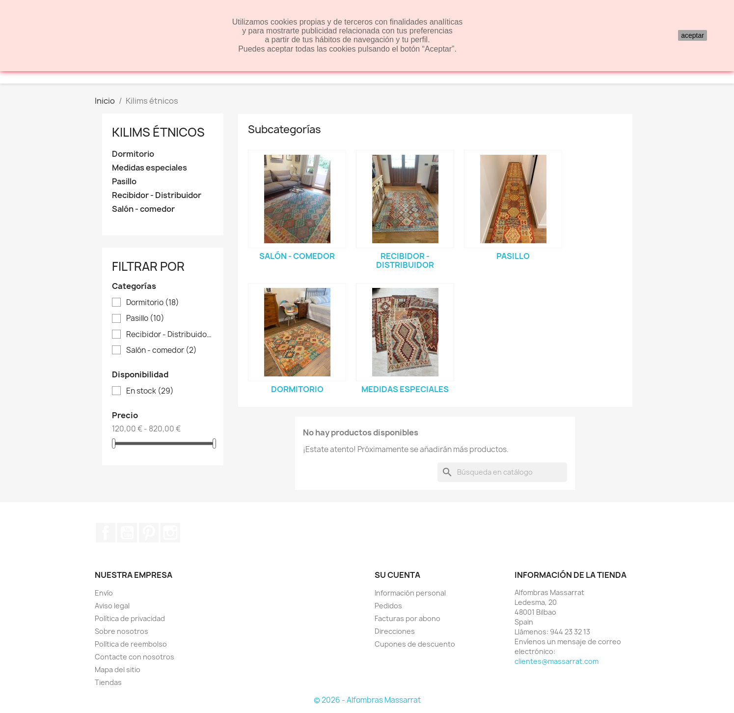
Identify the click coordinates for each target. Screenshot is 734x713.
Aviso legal (112, 605)
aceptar (692, 35)
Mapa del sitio (117, 669)
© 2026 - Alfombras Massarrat (367, 700)
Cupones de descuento (415, 644)
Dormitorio (133, 154)
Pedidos (388, 605)
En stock (150, 391)
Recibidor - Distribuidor (156, 195)
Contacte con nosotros (134, 656)
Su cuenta (397, 575)
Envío (104, 593)
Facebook (105, 532)
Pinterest (149, 532)
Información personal (410, 593)
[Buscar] (502, 472)
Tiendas (108, 682)
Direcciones (395, 631)
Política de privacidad (130, 618)
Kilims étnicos (158, 132)
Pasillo (124, 181)
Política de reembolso (131, 644)
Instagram (170, 532)
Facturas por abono (407, 618)
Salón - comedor (143, 209)
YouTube (127, 532)
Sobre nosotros (121, 631)
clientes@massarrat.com (556, 661)
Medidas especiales (149, 168)
